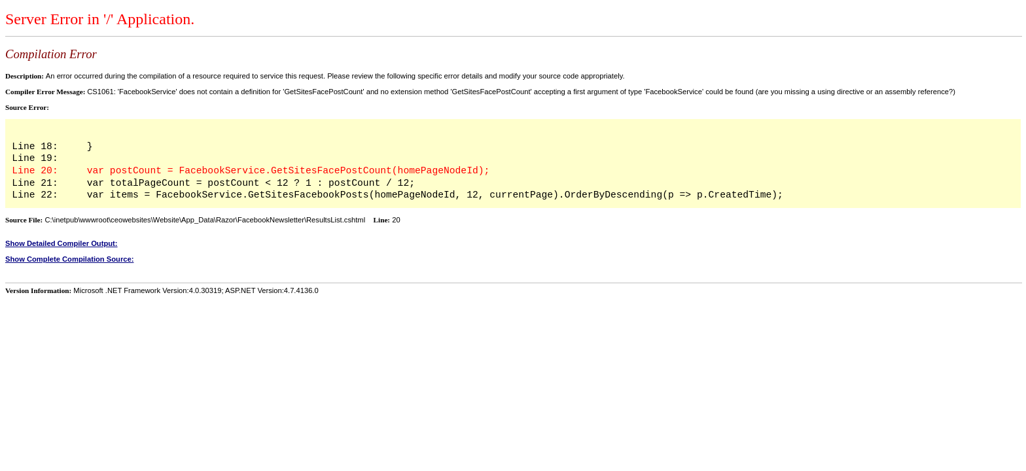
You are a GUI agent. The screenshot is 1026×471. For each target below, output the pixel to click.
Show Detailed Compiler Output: (61, 243)
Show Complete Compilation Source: (69, 259)
